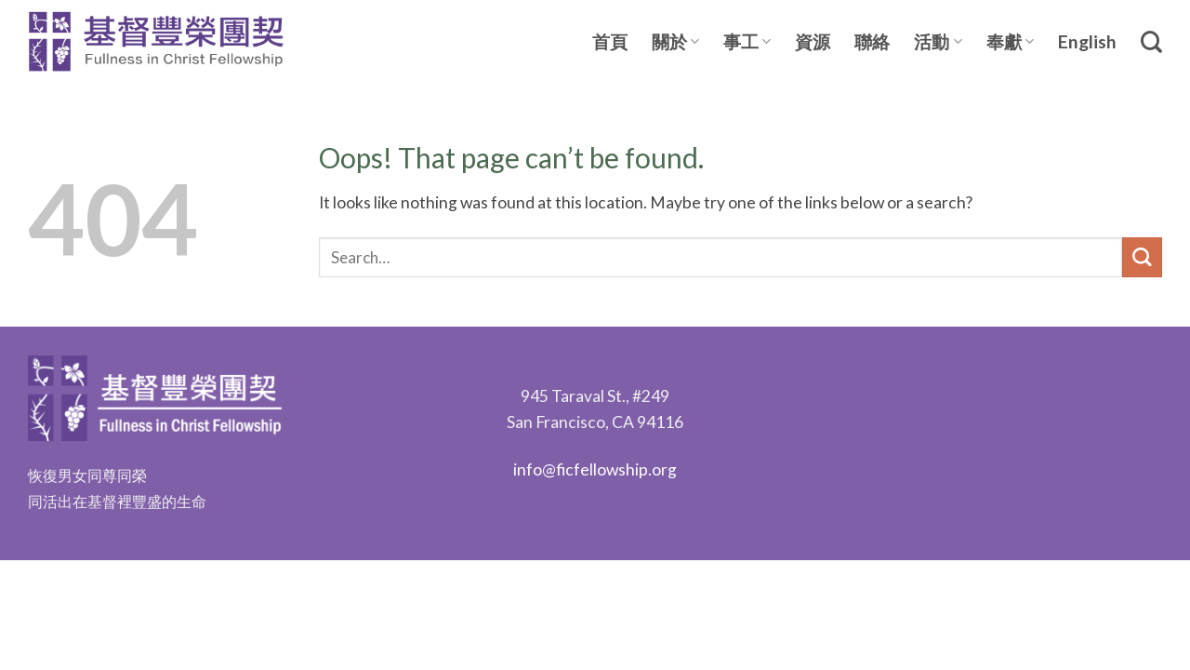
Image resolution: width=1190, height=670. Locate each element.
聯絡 (872, 41)
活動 (937, 41)
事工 (747, 41)
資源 (812, 41)
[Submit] (1142, 257)
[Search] (1151, 42)
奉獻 (1010, 41)
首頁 (610, 41)
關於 (675, 41)
